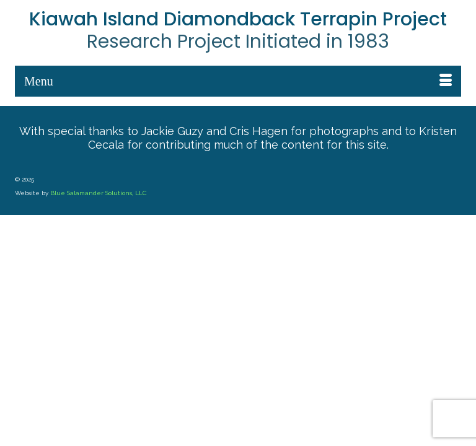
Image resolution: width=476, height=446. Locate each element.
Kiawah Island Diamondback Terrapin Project (238, 19)
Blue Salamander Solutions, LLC (98, 193)
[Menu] (238, 81)
